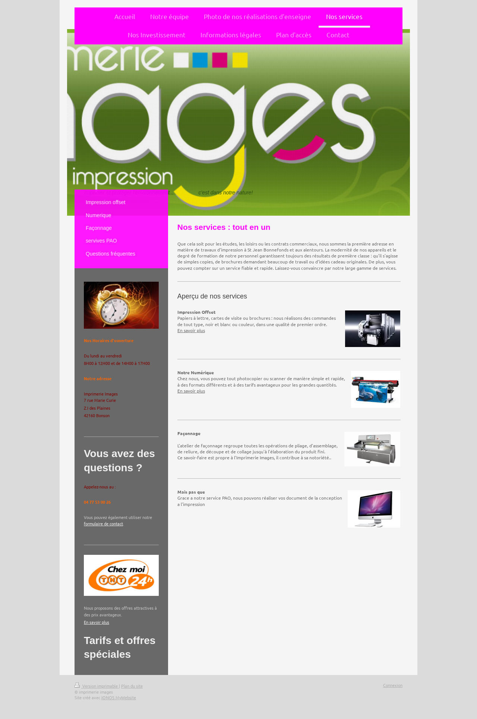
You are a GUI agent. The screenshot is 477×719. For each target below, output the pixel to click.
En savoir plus (191, 330)
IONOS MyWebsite (118, 697)
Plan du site (132, 686)
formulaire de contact (103, 523)
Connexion (392, 685)
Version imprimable (97, 686)
